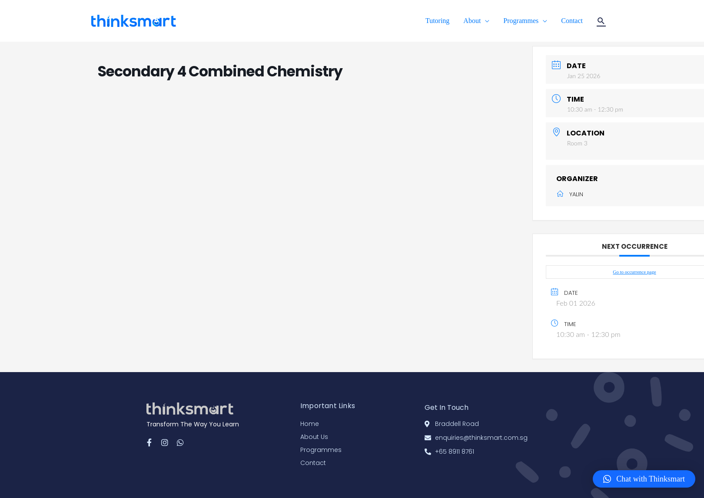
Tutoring (437, 20)
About (472, 20)
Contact (572, 20)
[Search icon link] (601, 21)
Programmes (520, 20)
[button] (644, 479)
